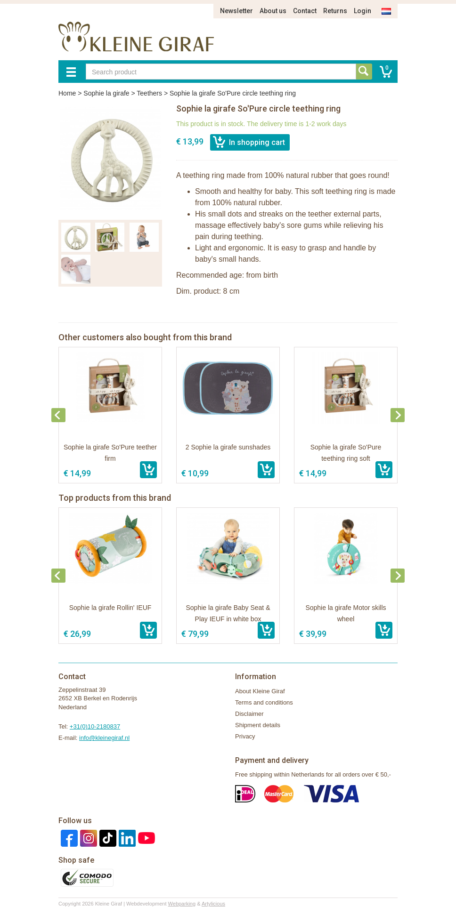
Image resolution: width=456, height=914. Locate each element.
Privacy (245, 736)
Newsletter (236, 11)
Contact (305, 11)
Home (67, 93)
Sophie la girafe (106, 93)
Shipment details (257, 725)
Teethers (149, 93)
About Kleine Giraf (260, 691)
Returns (335, 11)
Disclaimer (249, 713)
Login (362, 11)
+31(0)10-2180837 (95, 726)
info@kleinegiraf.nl (104, 737)
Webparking (182, 903)
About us (273, 11)
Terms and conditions (264, 702)
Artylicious (213, 903)
